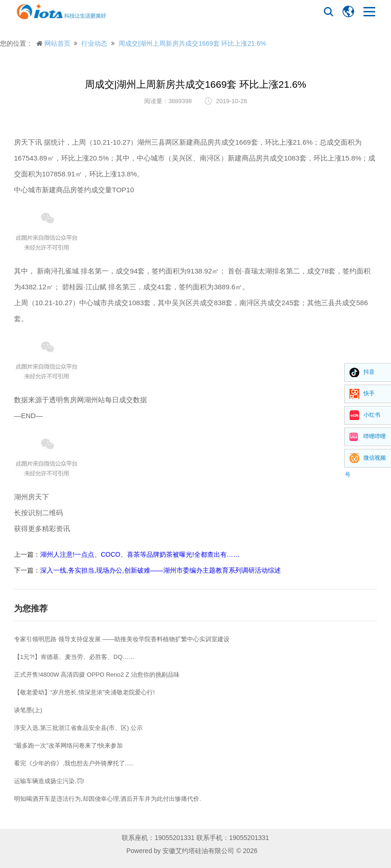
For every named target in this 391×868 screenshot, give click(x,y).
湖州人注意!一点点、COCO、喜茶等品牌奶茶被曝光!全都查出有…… (140, 554)
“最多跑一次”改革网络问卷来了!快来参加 (68, 745)
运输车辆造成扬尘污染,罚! (49, 780)
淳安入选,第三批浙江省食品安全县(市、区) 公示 (78, 727)
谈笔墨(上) (28, 710)
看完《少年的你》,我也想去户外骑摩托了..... (73, 763)
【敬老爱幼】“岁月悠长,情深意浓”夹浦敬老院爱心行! (84, 692)
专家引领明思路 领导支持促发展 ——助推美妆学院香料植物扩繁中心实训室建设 (122, 639)
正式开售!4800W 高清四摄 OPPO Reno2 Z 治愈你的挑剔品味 (97, 674)
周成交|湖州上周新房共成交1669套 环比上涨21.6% (192, 43)
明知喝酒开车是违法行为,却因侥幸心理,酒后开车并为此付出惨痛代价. (107, 798)
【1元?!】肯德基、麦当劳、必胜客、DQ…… (74, 656)
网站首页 (57, 43)
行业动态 (94, 43)
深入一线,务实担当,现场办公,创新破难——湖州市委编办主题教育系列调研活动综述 (160, 570)
